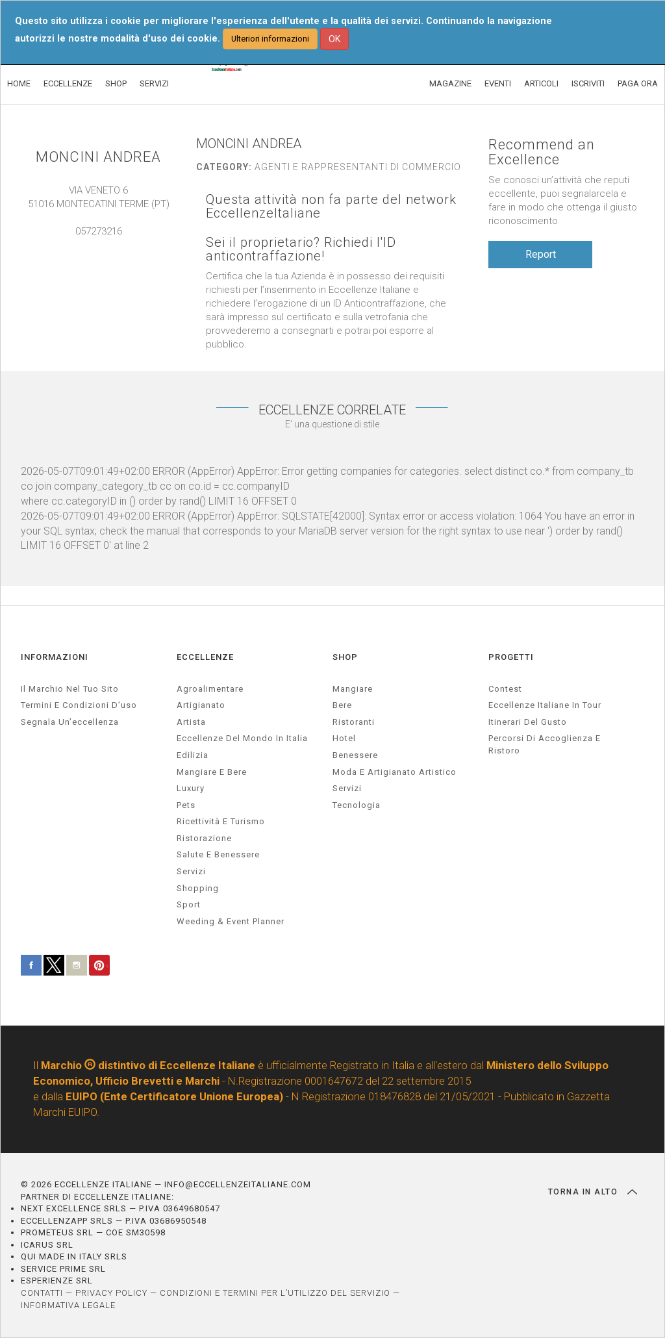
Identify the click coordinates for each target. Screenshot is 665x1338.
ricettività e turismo (221, 821)
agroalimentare (210, 689)
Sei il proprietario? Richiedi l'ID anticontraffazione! (301, 249)
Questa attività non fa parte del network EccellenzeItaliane (331, 206)
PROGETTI (511, 657)
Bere (342, 705)
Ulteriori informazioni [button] (270, 39)
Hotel (344, 738)
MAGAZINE (450, 83)
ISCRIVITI (588, 83)
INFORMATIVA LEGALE (68, 1305)
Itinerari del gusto (527, 722)
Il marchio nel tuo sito (70, 689)
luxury (191, 788)
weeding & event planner (230, 921)
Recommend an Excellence (541, 152)
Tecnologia (356, 805)
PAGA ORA (638, 83)
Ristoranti (353, 722)
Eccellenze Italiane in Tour (544, 705)
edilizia (192, 755)
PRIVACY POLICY (111, 1293)
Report (540, 254)
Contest (505, 689)
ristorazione (204, 838)
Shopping (198, 888)
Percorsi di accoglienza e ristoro (544, 744)
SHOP (116, 83)
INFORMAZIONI (54, 657)
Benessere (355, 755)
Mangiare (352, 689)
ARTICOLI (541, 83)
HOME (19, 83)
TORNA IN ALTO (592, 1191)
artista (191, 722)
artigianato (201, 705)
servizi (191, 871)
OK (334, 39)
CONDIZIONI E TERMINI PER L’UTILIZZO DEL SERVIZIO (275, 1293)
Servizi (347, 788)
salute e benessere (218, 854)
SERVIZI (154, 83)
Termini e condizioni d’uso (79, 705)
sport (189, 904)
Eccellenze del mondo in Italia (242, 738)
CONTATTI (42, 1293)
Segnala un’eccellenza (70, 722)
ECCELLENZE (68, 83)
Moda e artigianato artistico (394, 772)
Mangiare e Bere (212, 772)
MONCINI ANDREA (98, 156)
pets (186, 805)
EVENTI (497, 83)
